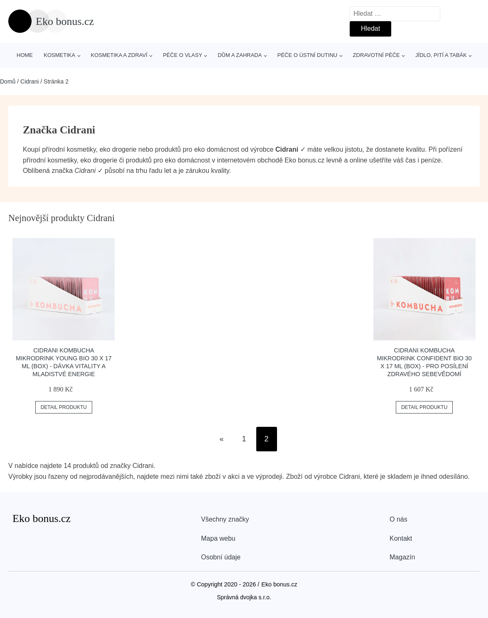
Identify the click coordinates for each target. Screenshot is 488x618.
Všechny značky (225, 519)
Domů (7, 81)
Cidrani (29, 81)
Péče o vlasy (182, 55)
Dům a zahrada (240, 55)
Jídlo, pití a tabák (441, 55)
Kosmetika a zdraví (119, 55)
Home (25, 55)
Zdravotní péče (376, 55)
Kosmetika (59, 55)
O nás (398, 519)
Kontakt (401, 538)
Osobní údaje (220, 557)
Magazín (402, 557)
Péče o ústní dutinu (307, 55)
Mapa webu (218, 538)
